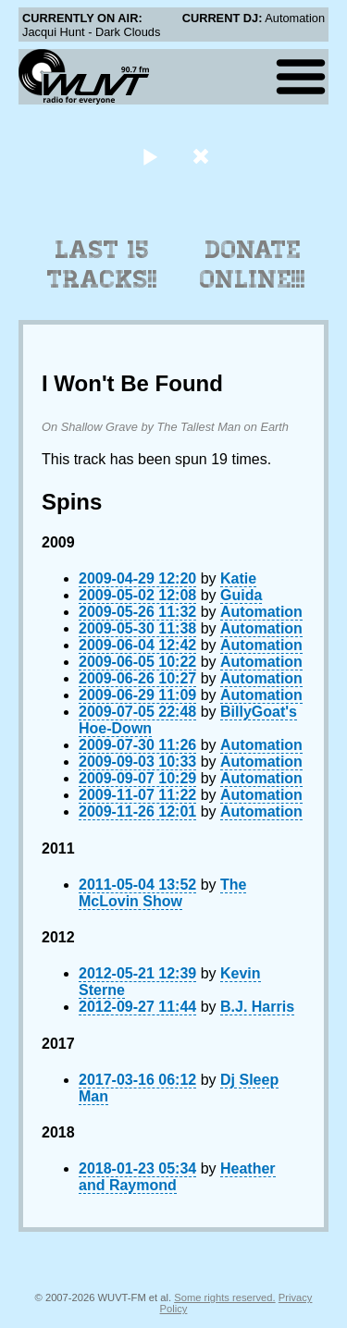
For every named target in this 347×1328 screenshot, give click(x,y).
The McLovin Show (162, 893)
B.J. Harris (257, 1006)
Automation (261, 612)
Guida (241, 595)
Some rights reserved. (224, 1297)
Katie (238, 578)
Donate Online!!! (252, 264)
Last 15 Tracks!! (102, 264)
